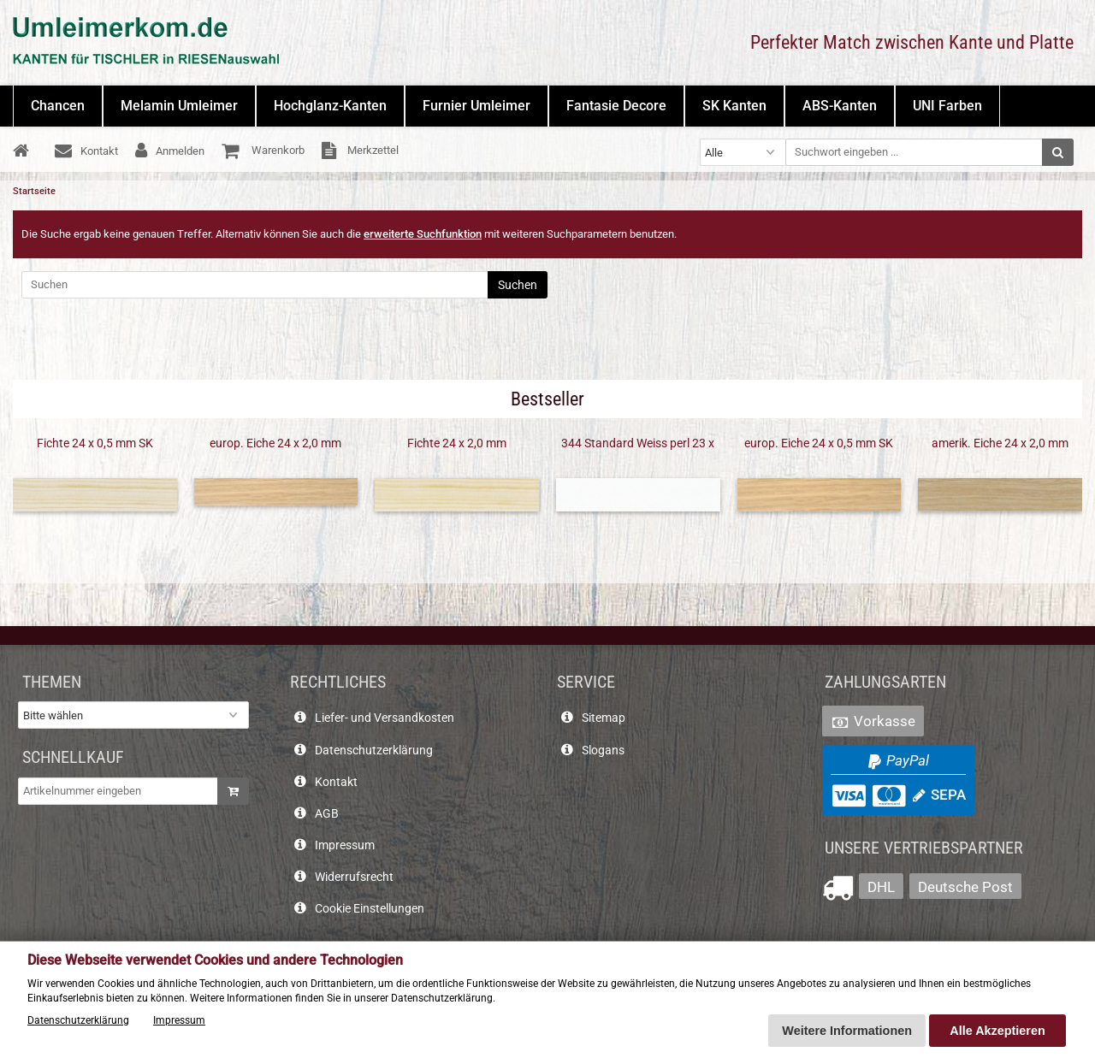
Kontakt (336, 782)
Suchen (517, 285)
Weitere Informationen (847, 1030)
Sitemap (603, 718)
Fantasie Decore (616, 106)
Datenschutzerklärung (374, 750)
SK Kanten (734, 106)
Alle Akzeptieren (997, 1030)
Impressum (345, 845)
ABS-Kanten (839, 106)
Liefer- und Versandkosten (384, 718)
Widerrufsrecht (354, 877)
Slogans (603, 750)
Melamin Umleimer (179, 106)
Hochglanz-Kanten (330, 106)
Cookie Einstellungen (369, 908)
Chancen (58, 106)
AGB (327, 814)
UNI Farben (947, 106)
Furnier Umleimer (476, 106)
